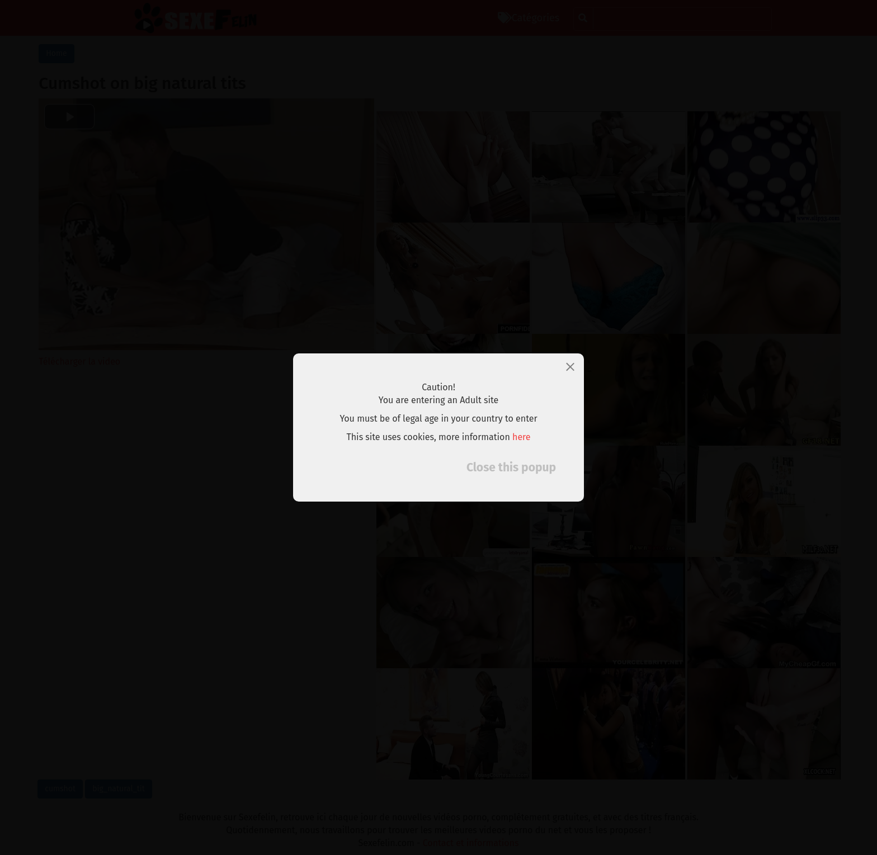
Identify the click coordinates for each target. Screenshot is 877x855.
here (521, 437)
